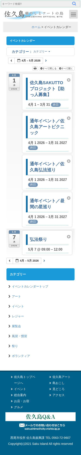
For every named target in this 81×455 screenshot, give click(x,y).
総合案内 (20, 395)
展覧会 (16, 326)
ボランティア (21, 356)
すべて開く (66, 68)
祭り (15, 346)
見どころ (58, 389)
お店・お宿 (21, 401)
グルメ (18, 407)
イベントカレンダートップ (30, 286)
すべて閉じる (48, 68)
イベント (18, 306)
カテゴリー (31, 51)
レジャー (18, 316)
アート (16, 296)
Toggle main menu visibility (74, 14)
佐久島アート (61, 377)
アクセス (58, 395)
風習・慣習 (19, 336)
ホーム (36, 27)
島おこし (58, 383)
